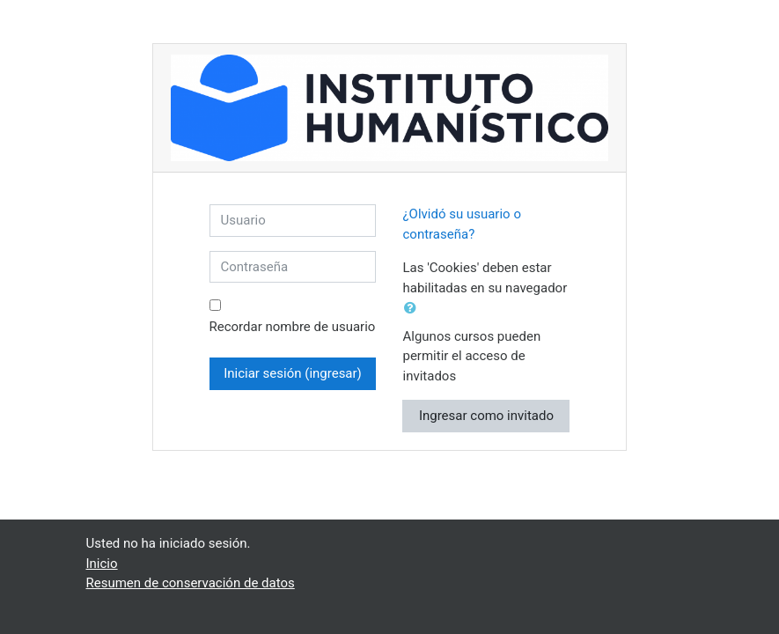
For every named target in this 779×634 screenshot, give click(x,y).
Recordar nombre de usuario (292, 327)
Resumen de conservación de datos (190, 583)
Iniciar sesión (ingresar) (293, 373)
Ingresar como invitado (486, 416)
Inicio (102, 563)
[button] (413, 309)
